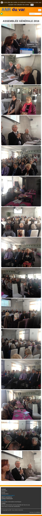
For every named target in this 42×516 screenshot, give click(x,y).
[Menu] (39, 10)
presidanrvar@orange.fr (8, 495)
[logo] (13, 9)
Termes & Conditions (35, 512)
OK (32, 4)
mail (3, 500)
